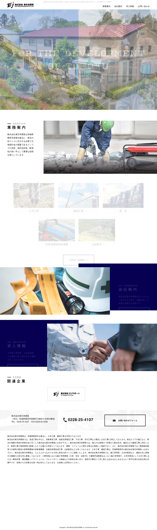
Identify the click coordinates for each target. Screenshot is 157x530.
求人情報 (130, 6)
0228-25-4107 (23, 422)
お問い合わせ (144, 6)
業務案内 (106, 6)
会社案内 (118, 6)
